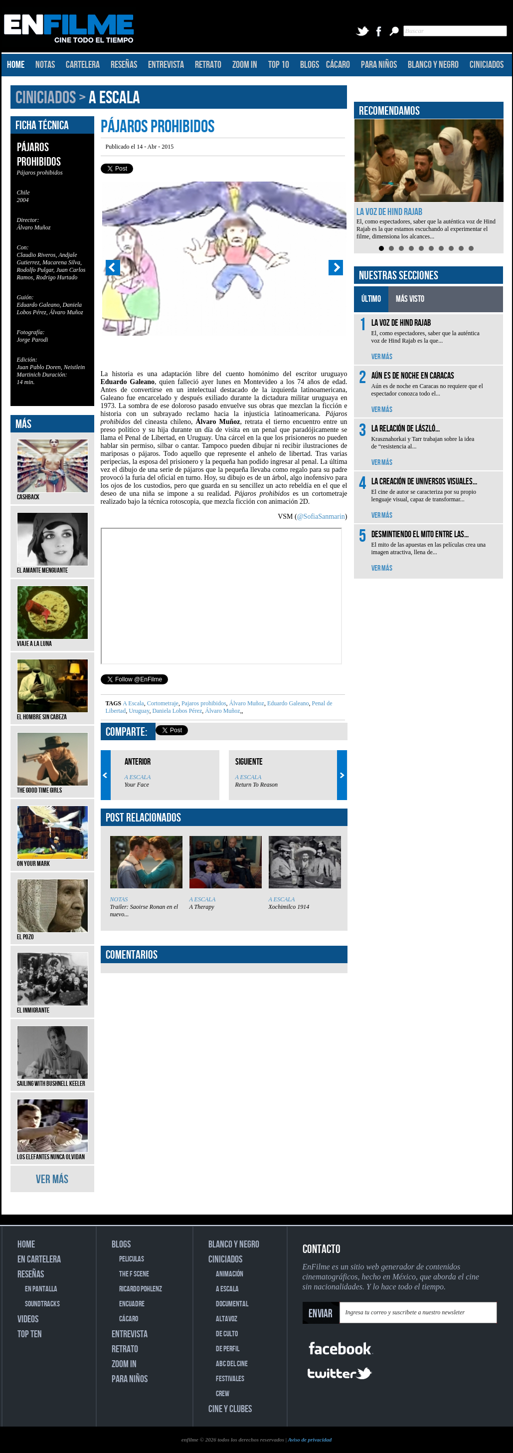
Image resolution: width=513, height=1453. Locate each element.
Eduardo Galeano (287, 703)
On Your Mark (52, 860)
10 (471, 248)
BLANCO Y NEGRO (433, 65)
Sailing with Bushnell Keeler (52, 1080)
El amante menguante (52, 567)
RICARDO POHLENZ (140, 1289)
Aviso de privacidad (310, 1440)
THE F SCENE (134, 1274)
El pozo (52, 933)
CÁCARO (338, 65)
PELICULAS (131, 1259)
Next (336, 268)
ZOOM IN (244, 65)
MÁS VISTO (410, 299)
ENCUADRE (132, 1304)
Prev (113, 268)
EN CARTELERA (39, 1259)
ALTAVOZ (226, 1319)
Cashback (52, 493)
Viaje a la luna (52, 640)
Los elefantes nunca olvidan (52, 1153)
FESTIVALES (230, 1379)
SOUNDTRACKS (42, 1304)
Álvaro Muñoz (246, 703)
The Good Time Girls (52, 787)
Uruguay (138, 710)
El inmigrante (52, 1007)
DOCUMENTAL (232, 1304)
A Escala (133, 703)
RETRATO (208, 65)
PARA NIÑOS (379, 65)
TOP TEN (29, 1334)
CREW (222, 1394)
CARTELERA (83, 65)
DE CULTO (227, 1334)
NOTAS (45, 65)
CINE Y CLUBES (230, 1409)
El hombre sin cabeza (52, 713)
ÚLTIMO (371, 299)
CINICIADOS (487, 65)
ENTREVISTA (166, 65)
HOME (15, 65)
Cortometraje (162, 703)
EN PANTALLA (41, 1289)
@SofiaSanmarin (321, 516)
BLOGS (309, 65)
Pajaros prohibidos (203, 703)
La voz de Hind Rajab (389, 212)
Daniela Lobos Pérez (176, 710)
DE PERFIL (227, 1349)
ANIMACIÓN (229, 1274)
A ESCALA (114, 98)
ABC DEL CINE (232, 1364)
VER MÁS (52, 1179)
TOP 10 (278, 65)
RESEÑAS (124, 65)
